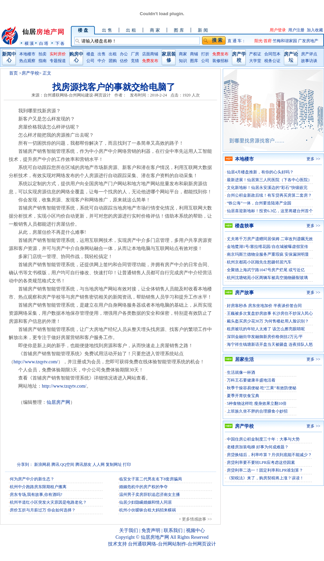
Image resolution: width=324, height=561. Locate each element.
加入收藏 (315, 30)
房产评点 (309, 54)
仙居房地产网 (155, 537)
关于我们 (128, 530)
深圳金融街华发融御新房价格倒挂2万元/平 (265, 336)
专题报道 (58, 60)
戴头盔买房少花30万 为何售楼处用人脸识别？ (268, 321)
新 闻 (203, 30)
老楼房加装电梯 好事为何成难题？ (258, 447)
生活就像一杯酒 (241, 372)
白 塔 (43, 43)
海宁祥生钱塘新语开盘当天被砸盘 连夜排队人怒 (270, 344)
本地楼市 (27, 54)
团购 (113, 60)
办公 (124, 54)
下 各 (59, 43)
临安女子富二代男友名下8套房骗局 (150, 479)
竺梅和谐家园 (285, 40)
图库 (194, 60)
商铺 (194, 54)
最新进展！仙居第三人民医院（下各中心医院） (269, 179)
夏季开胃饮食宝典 (243, 395)
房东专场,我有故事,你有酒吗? (36, 494)
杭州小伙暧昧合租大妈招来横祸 (147, 510)
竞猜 (135, 60)
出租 (113, 54)
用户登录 (278, 30)
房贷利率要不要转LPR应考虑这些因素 (261, 462)
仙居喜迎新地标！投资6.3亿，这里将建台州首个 (270, 210)
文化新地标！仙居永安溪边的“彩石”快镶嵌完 (267, 187)
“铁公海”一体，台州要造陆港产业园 (259, 203)
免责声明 (150, 530)
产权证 (255, 54)
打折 (205, 54)
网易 (46, 464)
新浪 (38, 464)
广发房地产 (308, 40)
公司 (90, 60)
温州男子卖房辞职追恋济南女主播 (149, 494)
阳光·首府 (263, 40)
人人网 (98, 464)
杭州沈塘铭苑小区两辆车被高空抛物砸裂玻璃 (267, 277)
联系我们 (173, 530)
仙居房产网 (58, 402)
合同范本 (272, 54)
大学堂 (255, 60)
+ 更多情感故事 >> (195, 519)
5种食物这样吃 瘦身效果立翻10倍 (257, 403)
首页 (13, 73)
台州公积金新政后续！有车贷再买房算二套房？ (269, 195)
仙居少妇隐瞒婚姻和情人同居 (145, 502)
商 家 (155, 30)
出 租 (131, 30)
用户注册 (296, 30)
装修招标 (220, 60)
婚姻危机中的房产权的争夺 (143, 486)
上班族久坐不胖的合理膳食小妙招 (257, 411)
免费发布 (150, 60)
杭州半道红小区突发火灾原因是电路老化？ (48, 502)
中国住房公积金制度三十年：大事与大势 (263, 439)
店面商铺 (150, 54)
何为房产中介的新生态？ (32, 479)
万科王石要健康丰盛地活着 (251, 380)
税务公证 (272, 60)
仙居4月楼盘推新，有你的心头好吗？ (260, 172)
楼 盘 (83, 30)
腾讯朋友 (83, 464)
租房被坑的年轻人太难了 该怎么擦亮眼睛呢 (266, 329)
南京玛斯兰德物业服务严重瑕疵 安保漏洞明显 (268, 254)
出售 (102, 54)
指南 (42, 60)
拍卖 (42, 54)
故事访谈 (309, 60)
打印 (127, 464)
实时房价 (58, 54)
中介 (102, 60)
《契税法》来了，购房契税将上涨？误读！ (265, 478)
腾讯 (55, 464)
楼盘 (90, 54)
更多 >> (313, 159)
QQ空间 (67, 464)
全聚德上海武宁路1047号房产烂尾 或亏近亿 (266, 270)
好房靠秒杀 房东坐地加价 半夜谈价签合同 (264, 305)
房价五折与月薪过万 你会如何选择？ (43, 510)
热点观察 (27, 60)
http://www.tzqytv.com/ (36, 361)
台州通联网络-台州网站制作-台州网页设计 (172, 543)
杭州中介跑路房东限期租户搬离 (38, 486)
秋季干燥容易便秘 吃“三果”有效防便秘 (261, 388)
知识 (183, 60)
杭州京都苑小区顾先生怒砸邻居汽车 (259, 262)
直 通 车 (234, 40)
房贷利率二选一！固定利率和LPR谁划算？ (265, 470)
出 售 (107, 30)
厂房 (135, 54)
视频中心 (195, 530)
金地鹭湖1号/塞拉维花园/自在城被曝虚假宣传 (267, 246)
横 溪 (29, 43)
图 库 (179, 30)
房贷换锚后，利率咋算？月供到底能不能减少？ (269, 454)
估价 (124, 60)
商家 (183, 54)
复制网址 (114, 464)
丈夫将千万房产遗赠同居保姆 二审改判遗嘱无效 (270, 238)
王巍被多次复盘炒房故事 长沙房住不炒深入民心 (270, 313)
